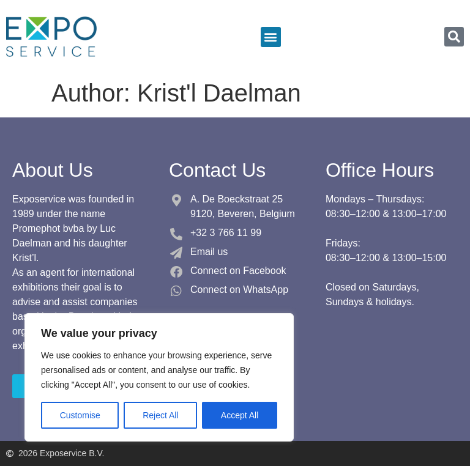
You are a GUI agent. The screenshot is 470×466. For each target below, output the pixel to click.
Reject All (160, 415)
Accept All (239, 415)
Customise (80, 415)
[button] (271, 37)
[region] (159, 377)
